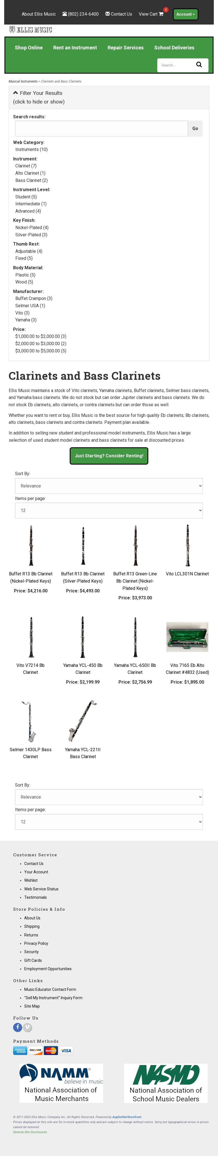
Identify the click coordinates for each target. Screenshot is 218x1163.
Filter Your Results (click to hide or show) (39, 97)
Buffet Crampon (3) (33, 298)
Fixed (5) (24, 258)
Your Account (36, 872)
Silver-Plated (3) (31, 234)
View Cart (151, 14)
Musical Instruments (23, 81)
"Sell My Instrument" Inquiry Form (53, 998)
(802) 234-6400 (83, 14)
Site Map (32, 1006)
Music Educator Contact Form (50, 989)
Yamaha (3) (26, 320)
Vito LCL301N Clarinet (187, 573)
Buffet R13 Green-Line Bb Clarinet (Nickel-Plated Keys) (135, 581)
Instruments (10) (31, 149)
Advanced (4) (28, 211)
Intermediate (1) (31, 203)
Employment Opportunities (48, 969)
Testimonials (35, 897)
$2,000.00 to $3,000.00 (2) (40, 343)
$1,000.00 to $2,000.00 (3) (40, 336)
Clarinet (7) (26, 166)
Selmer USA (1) (30, 305)
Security (31, 952)
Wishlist (31, 880)
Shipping (32, 926)
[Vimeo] (27, 1027)
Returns (31, 935)
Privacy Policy (36, 943)
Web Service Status (41, 889)
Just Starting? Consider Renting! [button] (109, 455)
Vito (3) (22, 313)
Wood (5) (24, 282)
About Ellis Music (39, 14)
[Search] (183, 65)
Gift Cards (33, 960)
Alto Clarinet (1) (30, 173)
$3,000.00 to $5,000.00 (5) (40, 351)
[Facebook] (17, 1027)
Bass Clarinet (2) (31, 180)
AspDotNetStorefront (126, 1117)
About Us (32, 918)
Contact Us (121, 14)
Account (185, 14)
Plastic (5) (25, 275)
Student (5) (26, 197)
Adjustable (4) (28, 251)
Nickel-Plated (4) (32, 227)
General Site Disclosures (30, 1132)
